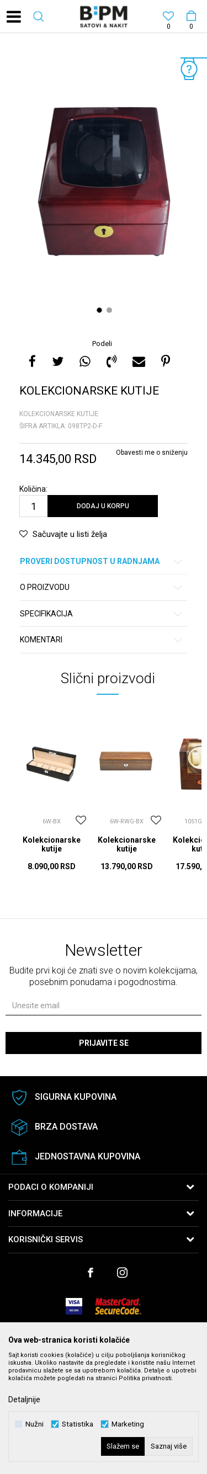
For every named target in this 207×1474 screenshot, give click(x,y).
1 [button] (100, 310)
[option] (103, 187)
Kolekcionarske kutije (58, 414)
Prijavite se (104, 1043)
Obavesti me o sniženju (152, 452)
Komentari (101, 640)
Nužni (34, 1424)
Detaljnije (24, 1399)
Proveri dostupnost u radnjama (101, 561)
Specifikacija (101, 614)
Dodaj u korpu (103, 506)
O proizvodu (101, 587)
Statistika (77, 1424)
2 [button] (110, 310)
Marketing (128, 1424)
